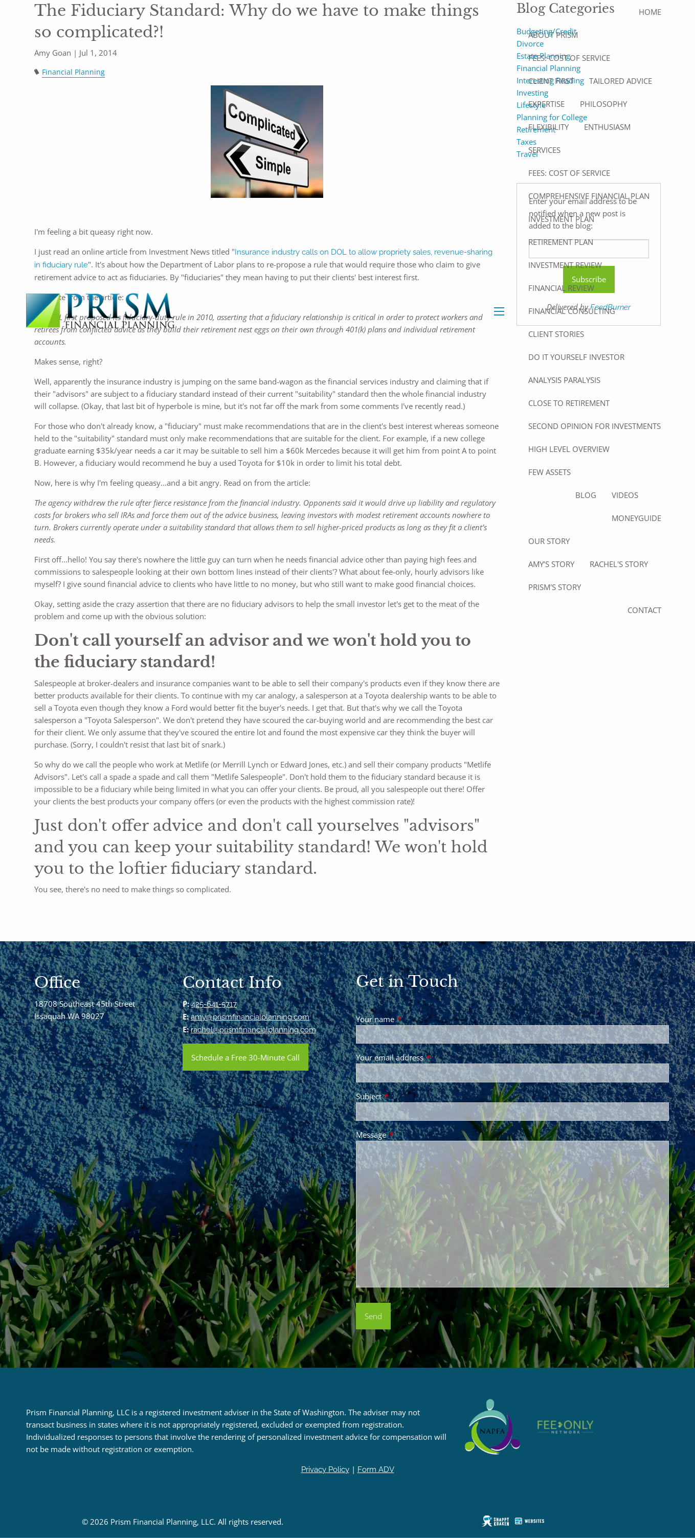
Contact (644, 610)
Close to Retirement (569, 403)
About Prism (553, 35)
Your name (413, 1019)
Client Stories (556, 334)
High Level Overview (569, 449)
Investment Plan (561, 219)
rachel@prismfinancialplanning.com (253, 1029)
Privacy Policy (325, 1469)
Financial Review (561, 288)
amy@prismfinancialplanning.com (250, 1017)
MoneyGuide (636, 518)
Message (409, 1134)
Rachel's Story (619, 564)
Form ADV (375, 1469)
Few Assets (549, 472)
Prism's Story (554, 587)
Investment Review (565, 265)
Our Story (549, 541)
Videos (625, 495)
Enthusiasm (607, 127)
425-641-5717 (214, 1004)
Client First (551, 81)
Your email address (427, 1057)
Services (544, 150)
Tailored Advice (620, 81)
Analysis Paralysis (564, 380)
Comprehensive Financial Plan (588, 196)
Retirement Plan (560, 242)
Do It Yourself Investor (576, 357)
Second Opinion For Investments (594, 426)
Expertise (546, 104)
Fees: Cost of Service (569, 58)
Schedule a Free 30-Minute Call (245, 1057)
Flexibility (548, 127)
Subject (406, 1096)
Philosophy (603, 104)
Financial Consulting (571, 311)
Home (650, 12)
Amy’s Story (551, 564)
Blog (585, 495)
